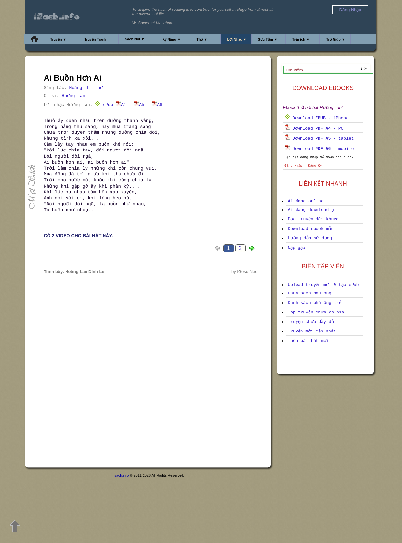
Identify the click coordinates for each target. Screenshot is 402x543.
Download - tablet (319, 138)
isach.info (121, 475)
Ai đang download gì (312, 209)
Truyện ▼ (58, 39)
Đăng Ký (315, 166)
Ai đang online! (307, 201)
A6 (157, 104)
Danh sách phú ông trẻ (314, 302)
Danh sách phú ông (310, 293)
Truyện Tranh (95, 39)
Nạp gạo (296, 247)
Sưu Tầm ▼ (268, 39)
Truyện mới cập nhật (312, 331)
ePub (104, 104)
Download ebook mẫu (311, 228)
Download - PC (314, 128)
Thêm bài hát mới (308, 340)
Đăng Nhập (293, 166)
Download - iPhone (317, 118)
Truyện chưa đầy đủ (311, 321)
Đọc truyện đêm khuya (313, 219)
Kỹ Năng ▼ (172, 39)
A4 (121, 104)
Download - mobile (319, 148)
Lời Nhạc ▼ (237, 39)
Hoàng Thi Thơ (86, 87)
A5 (139, 104)
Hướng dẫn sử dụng (310, 238)
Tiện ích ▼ (301, 39)
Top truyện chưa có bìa (316, 312)
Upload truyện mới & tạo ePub (323, 284)
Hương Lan (73, 95)
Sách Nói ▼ (134, 39)
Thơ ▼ (202, 39)
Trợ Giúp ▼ (335, 39)
